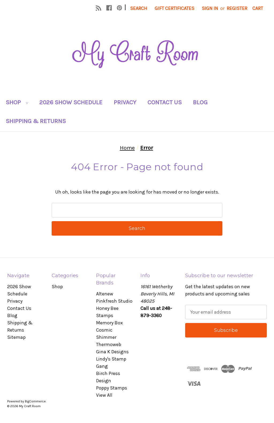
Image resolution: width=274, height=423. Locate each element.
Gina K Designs (112, 352)
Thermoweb (108, 344)
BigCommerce (35, 401)
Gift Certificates (174, 8)
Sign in (210, 8)
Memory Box (109, 323)
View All (104, 395)
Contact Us (164, 102)
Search (138, 8)
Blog (200, 102)
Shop (17, 102)
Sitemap (16, 337)
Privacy (125, 102)
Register (237, 8)
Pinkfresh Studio (114, 301)
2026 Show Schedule (70, 102)
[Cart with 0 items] (258, 8)
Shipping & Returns (36, 121)
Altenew (104, 294)
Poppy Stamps (111, 388)
